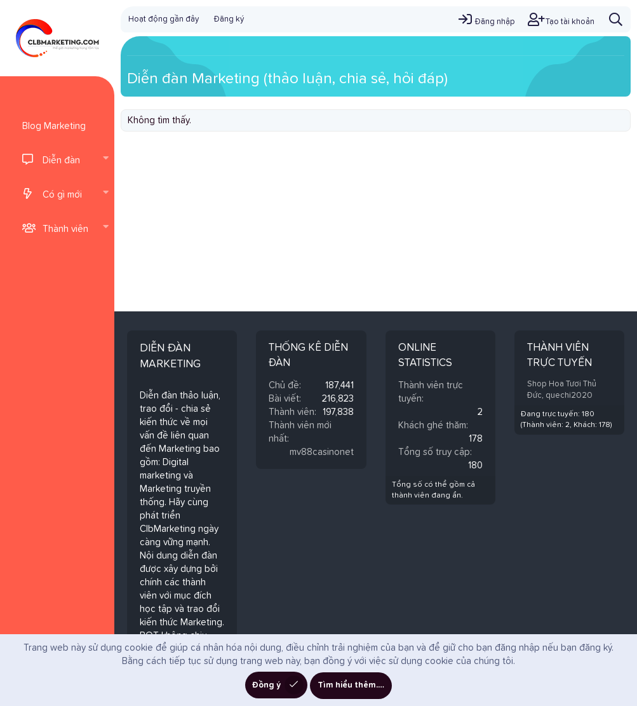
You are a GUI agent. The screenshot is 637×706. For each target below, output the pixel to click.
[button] (105, 159)
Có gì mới (62, 195)
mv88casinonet (322, 452)
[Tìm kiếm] (616, 19)
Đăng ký (229, 19)
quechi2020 (569, 395)
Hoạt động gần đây (163, 19)
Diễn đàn (61, 160)
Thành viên (65, 229)
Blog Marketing (54, 126)
